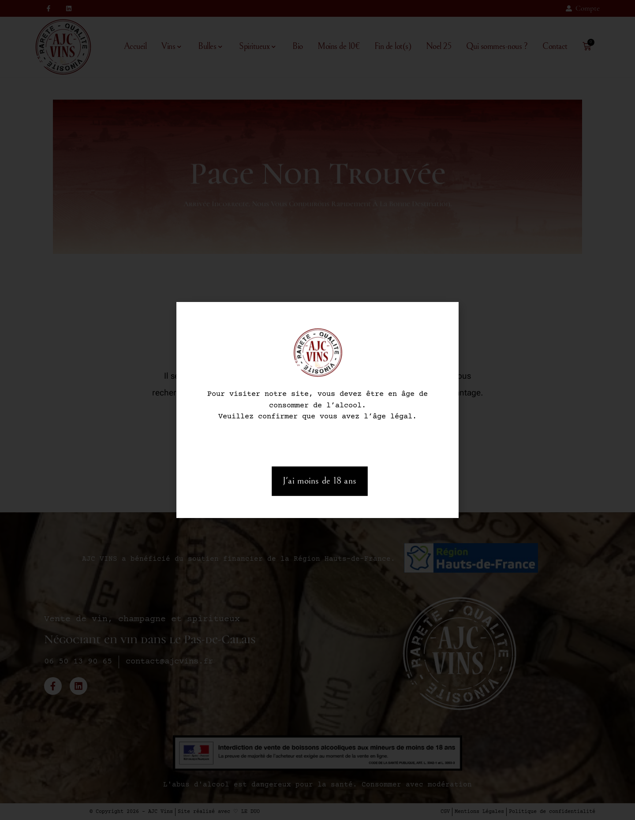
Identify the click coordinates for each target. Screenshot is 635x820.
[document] (317, 410)
